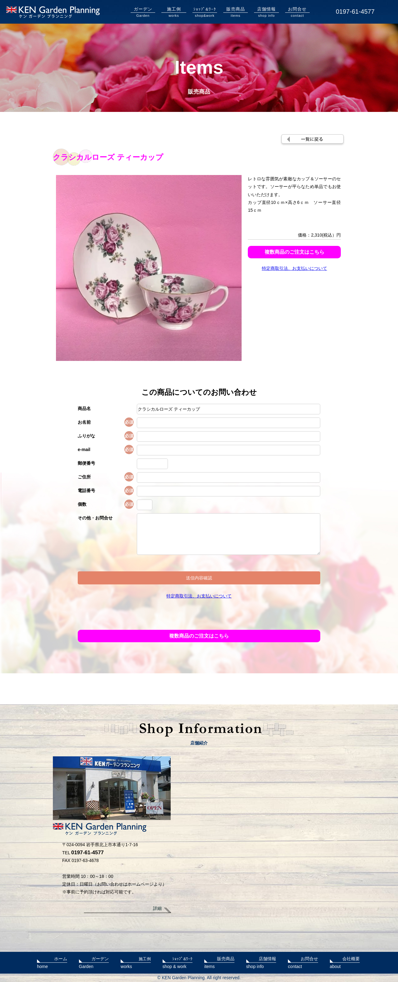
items (235, 11)
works (173, 11)
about (345, 962)
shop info (266, 11)
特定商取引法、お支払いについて (294, 268)
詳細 (157, 908)
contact (297, 11)
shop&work (204, 11)
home (52, 962)
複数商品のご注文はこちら (294, 252)
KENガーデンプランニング (53, 12)
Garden (143, 11)
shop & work (178, 962)
